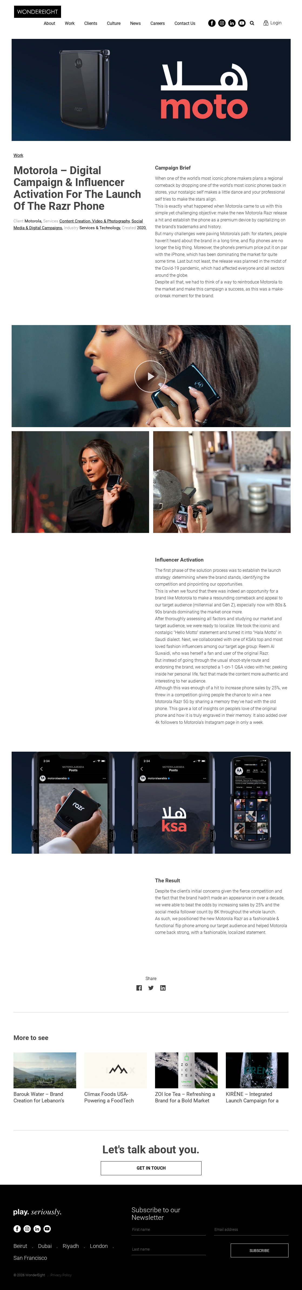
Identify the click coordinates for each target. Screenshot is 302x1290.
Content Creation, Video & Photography (94, 221)
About (49, 23)
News (135, 23)
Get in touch (151, 1168)
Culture (113, 23)
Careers (157, 23)
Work (70, 23)
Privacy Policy (61, 1275)
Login (275, 22)
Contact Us (185, 23)
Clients (90, 23)
